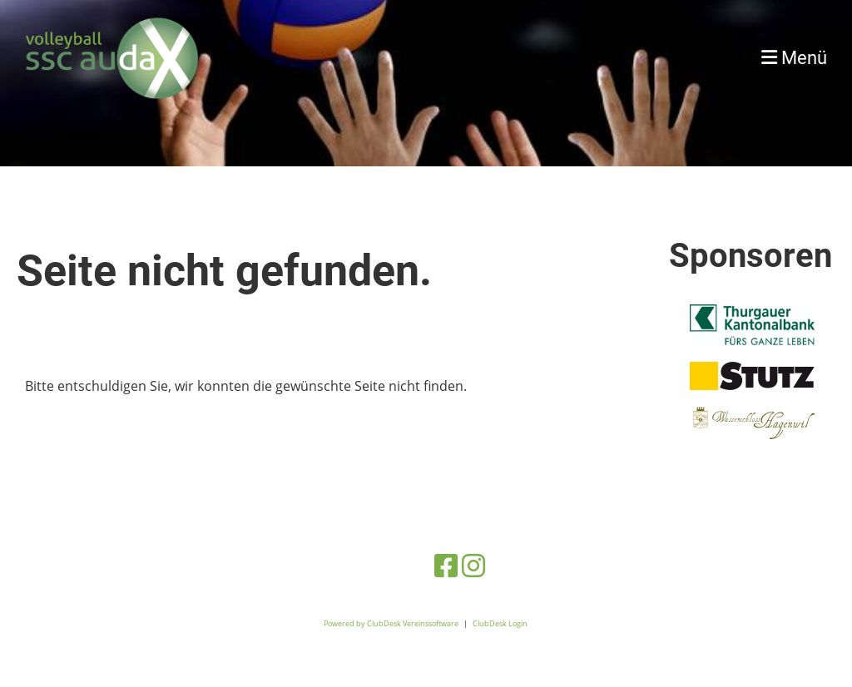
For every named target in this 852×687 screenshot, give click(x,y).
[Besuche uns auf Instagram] (473, 565)
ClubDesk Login (500, 623)
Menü (794, 57)
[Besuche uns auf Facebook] (446, 565)
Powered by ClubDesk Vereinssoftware (391, 623)
